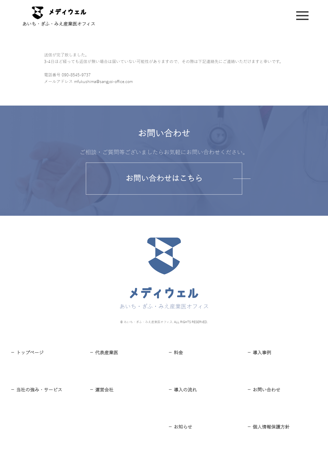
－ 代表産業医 (103, 352)
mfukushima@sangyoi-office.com (103, 81)
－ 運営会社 (101, 390)
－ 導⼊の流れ (182, 390)
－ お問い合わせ (263, 390)
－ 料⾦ (175, 352)
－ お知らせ (180, 427)
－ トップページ (27, 352)
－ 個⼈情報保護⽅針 (268, 427)
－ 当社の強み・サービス (36, 390)
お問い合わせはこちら (164, 178)
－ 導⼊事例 (259, 352)
